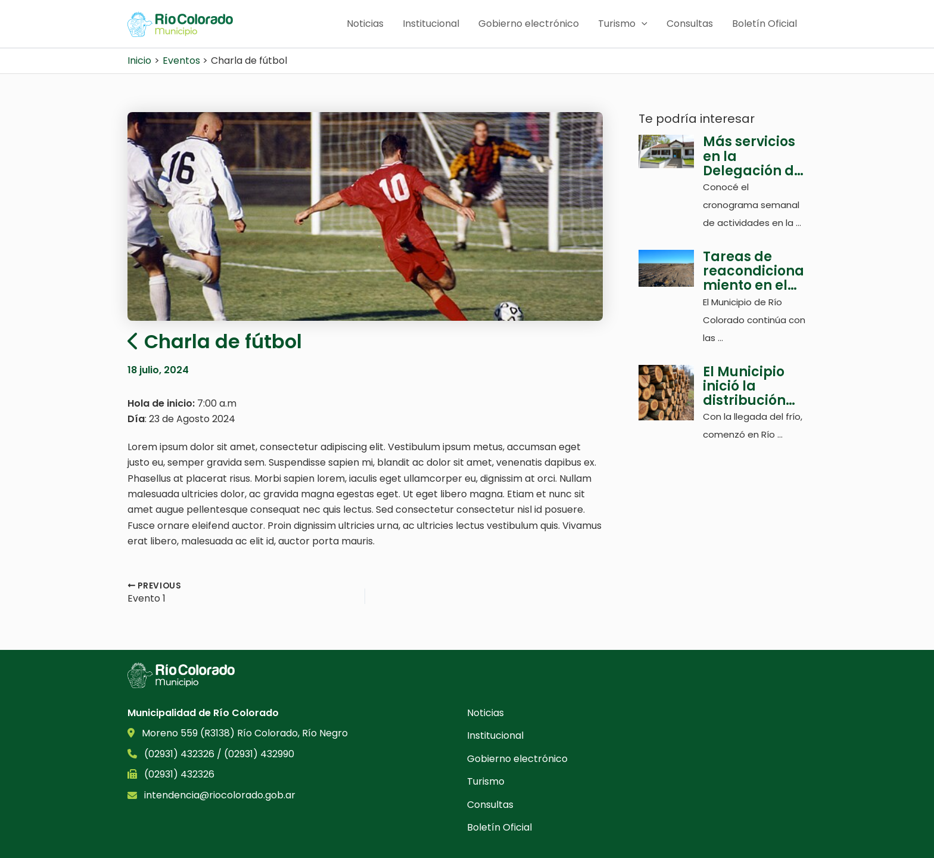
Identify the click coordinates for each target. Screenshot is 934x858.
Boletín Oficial (764, 23)
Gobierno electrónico (528, 23)
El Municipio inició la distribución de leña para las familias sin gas (747, 386)
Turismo (622, 24)
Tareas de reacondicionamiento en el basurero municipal (753, 271)
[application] (641, 24)
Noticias (365, 23)
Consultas (690, 23)
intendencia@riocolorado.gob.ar (219, 795)
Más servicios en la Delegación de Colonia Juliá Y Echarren (753, 156)
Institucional (431, 23)
